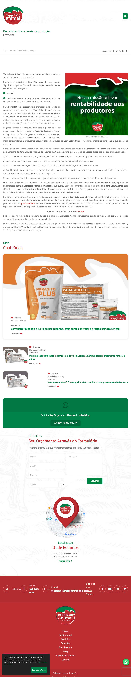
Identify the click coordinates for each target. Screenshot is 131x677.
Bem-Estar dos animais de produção (22, 50)
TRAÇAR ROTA (65, 561)
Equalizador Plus (27, 203)
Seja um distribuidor (65, 655)
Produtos (65, 639)
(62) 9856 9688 (34, 590)
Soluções (65, 643)
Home (65, 631)
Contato (80, 211)
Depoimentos (65, 647)
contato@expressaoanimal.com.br (68, 590)
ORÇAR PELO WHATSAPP (65, 422)
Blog (5, 50)
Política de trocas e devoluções (65, 672)
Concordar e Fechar (39, 670)
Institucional (65, 635)
